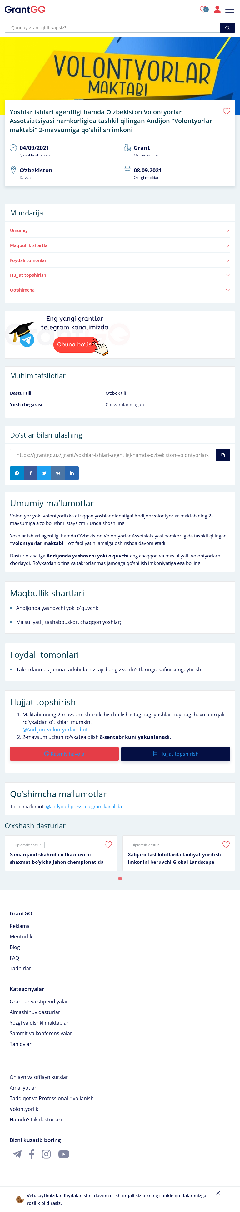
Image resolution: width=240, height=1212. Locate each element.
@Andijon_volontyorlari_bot (55, 728)
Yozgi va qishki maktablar (39, 1020)
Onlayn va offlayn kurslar (39, 1075)
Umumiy (120, 229)
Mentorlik (21, 934)
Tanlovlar (21, 1042)
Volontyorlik (24, 1107)
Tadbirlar (20, 966)
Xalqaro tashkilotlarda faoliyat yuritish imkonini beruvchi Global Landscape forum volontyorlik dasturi (174, 856)
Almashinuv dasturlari (36, 1010)
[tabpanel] (61, 851)
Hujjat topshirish (120, 274)
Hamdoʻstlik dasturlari (36, 1117)
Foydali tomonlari (120, 259)
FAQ (14, 955)
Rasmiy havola (64, 752)
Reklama (20, 924)
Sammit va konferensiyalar (41, 1031)
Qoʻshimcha (120, 289)
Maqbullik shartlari (120, 244)
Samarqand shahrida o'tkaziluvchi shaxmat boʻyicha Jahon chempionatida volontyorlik (57, 856)
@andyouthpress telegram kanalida (84, 804)
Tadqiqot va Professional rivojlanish (52, 1096)
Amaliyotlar (23, 1085)
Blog (15, 945)
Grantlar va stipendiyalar (39, 999)
